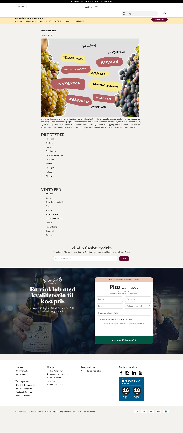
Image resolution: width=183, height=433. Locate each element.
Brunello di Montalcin (55, 204)
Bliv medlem (21, 390)
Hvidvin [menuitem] (27, 13)
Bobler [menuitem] (41, 13)
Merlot (48, 149)
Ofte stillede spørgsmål (25, 401)
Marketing (51, 397)
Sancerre (49, 237)
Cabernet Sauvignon (54, 157)
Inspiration (51, 32)
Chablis (49, 224)
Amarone (49, 195)
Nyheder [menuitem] (68, 13)
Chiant (48, 208)
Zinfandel (50, 161)
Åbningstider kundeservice (58, 390)
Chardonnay (51, 153)
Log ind (20, 6)
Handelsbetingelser (24, 404)
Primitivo (50, 178)
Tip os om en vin (54, 394)
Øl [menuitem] (75, 13)
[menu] (63, 13)
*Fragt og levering (23, 411)
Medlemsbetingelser (24, 408)
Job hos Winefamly (55, 387)
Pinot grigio (51, 169)
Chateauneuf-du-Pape (55, 220)
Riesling (49, 145)
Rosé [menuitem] (34, 13)
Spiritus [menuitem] (102, 13)
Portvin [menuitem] (81, 13)
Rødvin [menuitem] (19, 13)
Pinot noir (50, 140)
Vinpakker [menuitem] (50, 13)
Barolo (48, 200)
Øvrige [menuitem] (60, 13)
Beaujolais (50, 233)
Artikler (44, 32)
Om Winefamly (22, 387)
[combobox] (139, 13)
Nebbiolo (50, 165)
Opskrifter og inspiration (91, 387)
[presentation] (115, 346)
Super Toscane (52, 216)
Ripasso (49, 212)
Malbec (49, 173)
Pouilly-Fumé (51, 229)
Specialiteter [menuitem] (91, 13)
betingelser (140, 340)
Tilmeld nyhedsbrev (55, 401)
